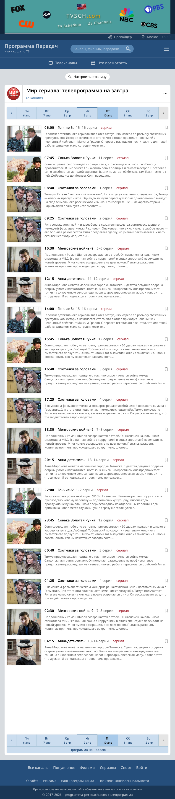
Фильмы (87, 767)
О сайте (32, 780)
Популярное (64, 767)
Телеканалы (62, 62)
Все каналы (38, 767)
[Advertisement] (87, 701)
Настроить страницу (90, 76)
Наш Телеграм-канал (77, 780)
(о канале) (34, 97)
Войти (141, 767)
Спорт (126, 767)
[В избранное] (166, 127)
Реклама (49, 780)
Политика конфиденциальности (124, 780)
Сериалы (108, 767)
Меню (165, 94)
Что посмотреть (109, 62)
